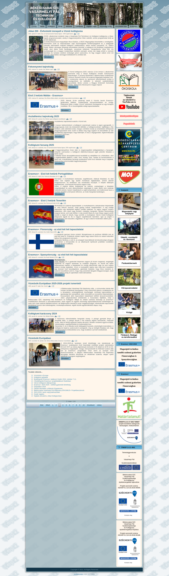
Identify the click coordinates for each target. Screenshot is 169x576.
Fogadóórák (129, 124)
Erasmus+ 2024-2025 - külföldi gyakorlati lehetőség (52, 385)
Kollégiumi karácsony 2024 (42, 313)
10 (83, 405)
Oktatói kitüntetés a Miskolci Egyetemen (48, 388)
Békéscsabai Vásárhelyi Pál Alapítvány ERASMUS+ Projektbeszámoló (59, 390)
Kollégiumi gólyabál (41, 377)
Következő (91, 405)
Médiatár (69, 26)
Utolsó (99, 405)
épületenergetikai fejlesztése (129, 482)
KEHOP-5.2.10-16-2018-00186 (129, 535)
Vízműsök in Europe (41, 375)
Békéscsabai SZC (129, 475)
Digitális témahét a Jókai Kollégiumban (48, 396)
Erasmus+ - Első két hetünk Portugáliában (50, 174)
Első (41, 405)
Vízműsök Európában (39, 338)
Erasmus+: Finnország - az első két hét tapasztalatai (56, 229)
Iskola (42, 26)
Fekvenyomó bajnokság (41, 67)
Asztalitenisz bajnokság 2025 (43, 116)
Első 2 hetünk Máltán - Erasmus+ (45, 95)
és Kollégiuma (129, 480)
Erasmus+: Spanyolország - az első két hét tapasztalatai (57, 254)
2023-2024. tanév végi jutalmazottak (47, 392)
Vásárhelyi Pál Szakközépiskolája (129, 477)
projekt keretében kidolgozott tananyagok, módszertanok (129, 424)
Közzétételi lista (121, 26)
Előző (48, 405)
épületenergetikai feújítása (129, 529)
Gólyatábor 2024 (40, 387)
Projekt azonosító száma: (129, 486)
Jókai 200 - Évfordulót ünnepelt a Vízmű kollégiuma (55, 31)
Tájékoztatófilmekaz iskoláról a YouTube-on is (129, 102)
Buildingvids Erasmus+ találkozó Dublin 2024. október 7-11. (55, 379)
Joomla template (78, 574)
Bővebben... (48, 57)
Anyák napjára (39, 394)
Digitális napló (91, 26)
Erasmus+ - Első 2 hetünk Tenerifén (47, 200)
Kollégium (51, 26)
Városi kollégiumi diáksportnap (45, 383)
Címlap (34, 26)
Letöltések (79, 26)
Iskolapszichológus (129, 116)
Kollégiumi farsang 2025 (41, 145)
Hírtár (60, 26)
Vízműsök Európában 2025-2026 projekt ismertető (54, 283)
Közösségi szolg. (106, 26)
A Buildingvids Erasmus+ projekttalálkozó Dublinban (52, 381)
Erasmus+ (133, 26)
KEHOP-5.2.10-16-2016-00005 (129, 488)
